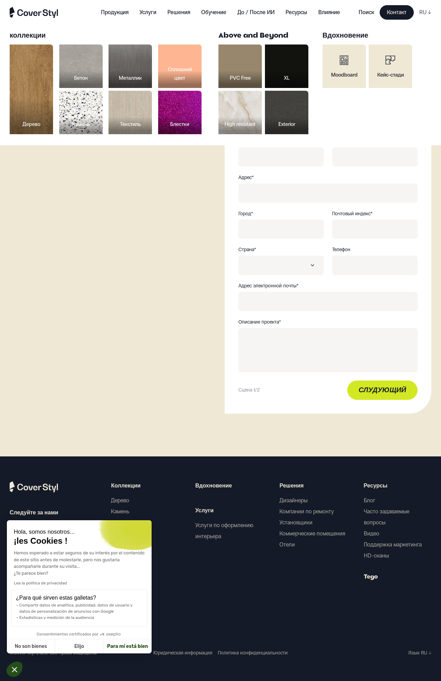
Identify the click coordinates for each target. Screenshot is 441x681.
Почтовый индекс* (352, 214)
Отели (287, 544)
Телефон (341, 250)
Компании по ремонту (306, 511)
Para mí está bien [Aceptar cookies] (80, 646)
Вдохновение (213, 486)
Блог (370, 500)
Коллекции (126, 486)
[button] (14, 669)
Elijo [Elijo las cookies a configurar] (32, 646)
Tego (371, 577)
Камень (120, 511)
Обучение (213, 12)
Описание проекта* (259, 322)
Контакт (397, 12)
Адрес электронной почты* (268, 286)
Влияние (329, 12)
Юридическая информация (182, 653)
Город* (245, 214)
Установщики (295, 522)
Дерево (120, 500)
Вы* (242, 105)
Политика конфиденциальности (253, 653)
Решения (291, 486)
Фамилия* (343, 141)
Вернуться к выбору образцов (61, 76)
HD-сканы (376, 555)
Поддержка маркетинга (393, 544)
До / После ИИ (256, 12)
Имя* (243, 141)
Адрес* (246, 177)
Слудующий (382, 390)
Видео (371, 533)
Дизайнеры (293, 500)
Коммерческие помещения (312, 533)
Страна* (247, 250)
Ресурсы (376, 486)
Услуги (148, 12)
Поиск (366, 12)
